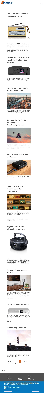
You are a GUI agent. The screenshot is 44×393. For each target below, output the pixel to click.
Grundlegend (8, 386)
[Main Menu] (41, 4)
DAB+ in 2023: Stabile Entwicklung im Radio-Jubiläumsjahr (15, 189)
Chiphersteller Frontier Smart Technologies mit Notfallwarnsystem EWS (17, 122)
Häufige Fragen (9, 378)
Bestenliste (29, 376)
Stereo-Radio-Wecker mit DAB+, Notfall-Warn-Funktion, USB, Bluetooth (18, 60)
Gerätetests (9, 376)
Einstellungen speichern (8, 391)
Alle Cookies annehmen (36, 391)
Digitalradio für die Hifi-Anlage (18, 304)
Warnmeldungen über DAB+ (17, 328)
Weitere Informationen (25, 384)
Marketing (7, 388)
